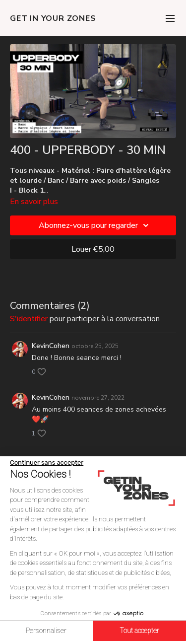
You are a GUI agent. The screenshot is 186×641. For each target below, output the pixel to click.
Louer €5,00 (93, 249)
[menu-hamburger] (170, 18)
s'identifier (29, 318)
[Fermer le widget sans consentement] (46, 463)
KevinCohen (50, 346)
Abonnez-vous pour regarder (95, 225)
